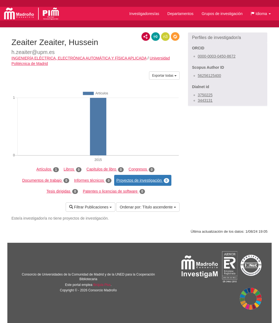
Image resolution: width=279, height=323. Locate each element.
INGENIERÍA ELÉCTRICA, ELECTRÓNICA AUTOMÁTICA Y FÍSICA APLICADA (79, 58)
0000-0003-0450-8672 (217, 56)
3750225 (205, 95)
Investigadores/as (144, 13)
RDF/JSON (175, 36)
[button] (261, 13)
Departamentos (180, 13)
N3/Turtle (165, 36)
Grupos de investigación (222, 13)
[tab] (227, 37)
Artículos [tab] (48, 169)
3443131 (205, 100)
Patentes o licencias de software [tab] (114, 191)
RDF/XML (145, 36)
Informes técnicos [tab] (92, 180)
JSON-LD (155, 36)
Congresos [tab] (141, 169)
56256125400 (209, 75)
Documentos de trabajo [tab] (45, 180)
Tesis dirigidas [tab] (62, 191)
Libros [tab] (73, 169)
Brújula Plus (102, 285)
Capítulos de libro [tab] (105, 169)
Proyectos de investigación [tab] (142, 180)
